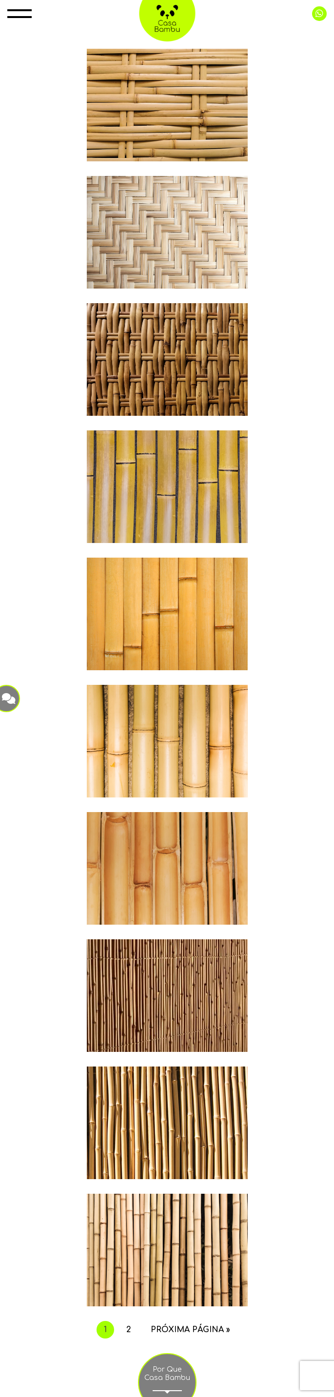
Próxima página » (190, 1329)
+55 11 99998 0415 (319, 13)
